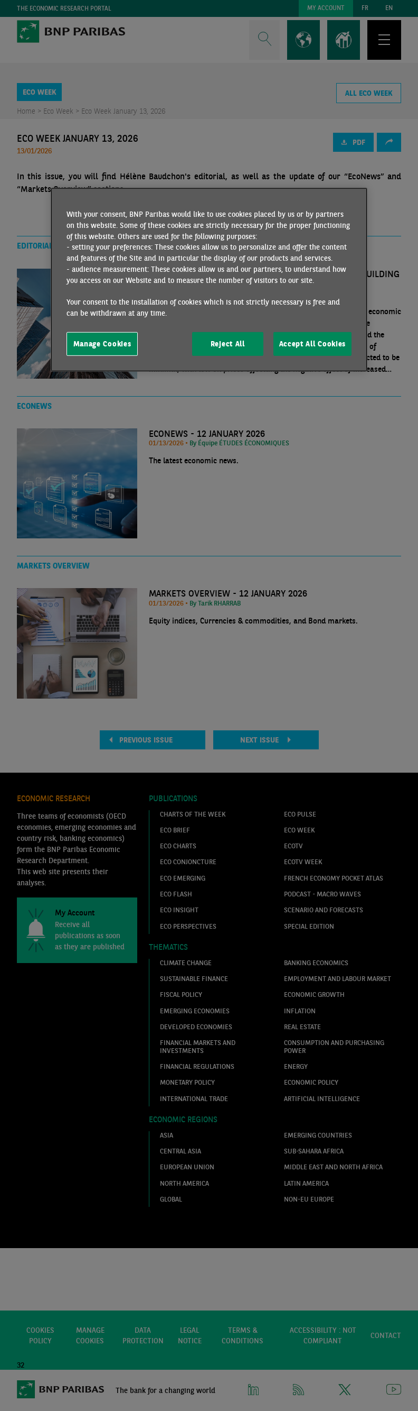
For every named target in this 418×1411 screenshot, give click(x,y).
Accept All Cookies (312, 343)
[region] (209, 280)
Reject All (228, 343)
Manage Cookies (102, 343)
